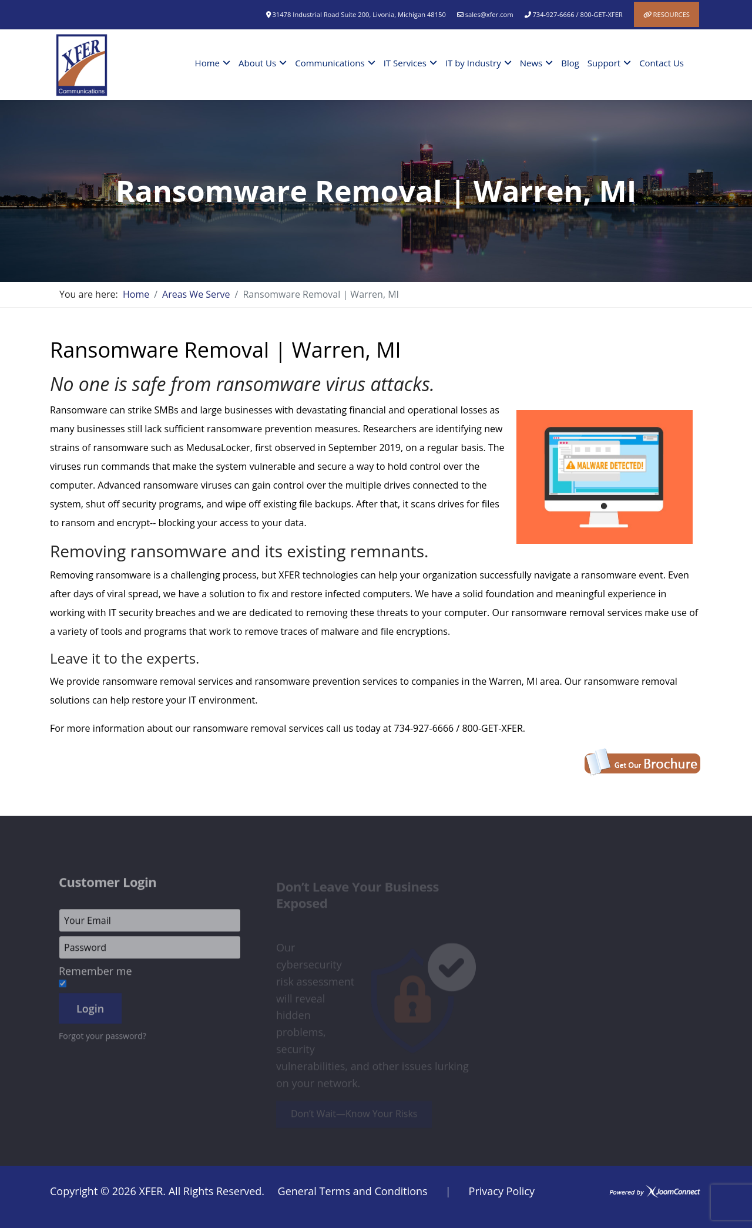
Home (207, 63)
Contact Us (661, 63)
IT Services (405, 63)
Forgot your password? (102, 1039)
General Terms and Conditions (353, 1191)
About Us (257, 63)
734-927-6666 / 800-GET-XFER (577, 14)
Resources (671, 14)
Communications (329, 63)
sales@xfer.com (489, 14)
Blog (570, 63)
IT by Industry (473, 63)
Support (604, 63)
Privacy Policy (502, 1191)
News (531, 63)
